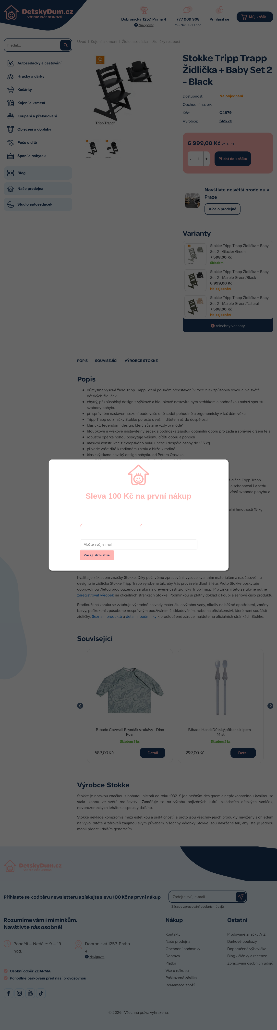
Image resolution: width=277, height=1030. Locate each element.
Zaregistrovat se (97, 555)
